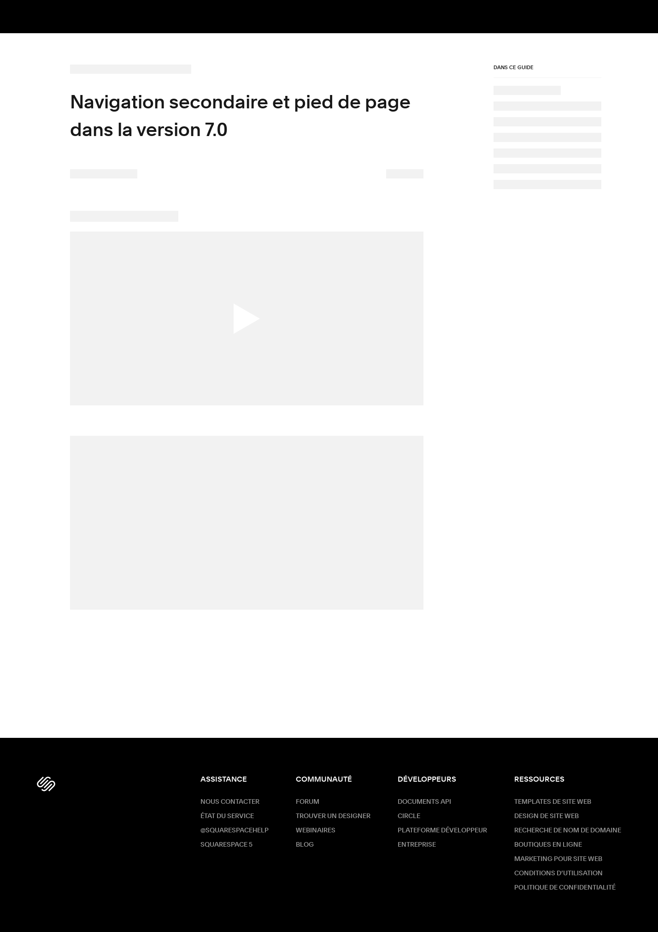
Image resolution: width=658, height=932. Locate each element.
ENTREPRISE (417, 845)
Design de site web (546, 816)
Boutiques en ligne (548, 845)
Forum (307, 802)
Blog (305, 845)
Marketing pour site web (558, 859)
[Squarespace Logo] (46, 784)
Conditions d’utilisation (558, 873)
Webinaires (315, 830)
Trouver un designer (333, 816)
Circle (409, 816)
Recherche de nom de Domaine (567, 830)
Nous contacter (229, 802)
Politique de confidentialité (565, 888)
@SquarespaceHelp (234, 830)
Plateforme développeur (442, 830)
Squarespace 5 (226, 845)
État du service (227, 816)
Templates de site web (552, 802)
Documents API (424, 802)
